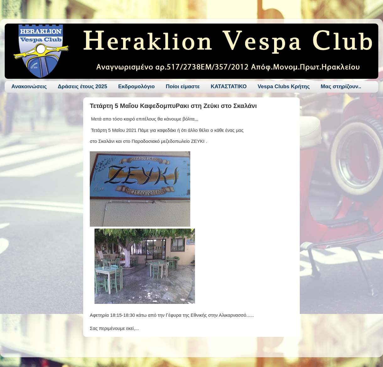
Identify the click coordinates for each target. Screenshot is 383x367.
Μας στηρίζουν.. (341, 86)
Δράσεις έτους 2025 (82, 86)
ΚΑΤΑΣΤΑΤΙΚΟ (229, 86)
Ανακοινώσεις (29, 86)
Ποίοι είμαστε (183, 86)
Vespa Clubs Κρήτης (284, 86)
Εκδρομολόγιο (136, 86)
